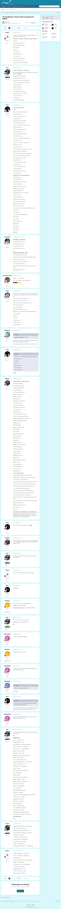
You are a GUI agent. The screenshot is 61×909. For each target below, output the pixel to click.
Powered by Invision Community (30, 907)
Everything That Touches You (19, 607)
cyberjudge (7, 681)
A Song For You (16, 622)
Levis (7, 105)
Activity (8, 6)
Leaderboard (22, 6)
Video (31, 38)
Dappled (7, 378)
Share (27, 22)
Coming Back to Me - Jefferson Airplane (21, 381)
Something (15, 605)
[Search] (45, 6)
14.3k (7, 247)
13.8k (7, 115)
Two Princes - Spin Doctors (18, 107)
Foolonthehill (7, 634)
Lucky (8, 22)
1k (7, 644)
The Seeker (7, 237)
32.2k (7, 533)
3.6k (7, 42)
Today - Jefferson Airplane (18, 473)
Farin (7, 67)
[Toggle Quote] (14, 334)
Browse (3, 7)
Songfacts (35, 38)
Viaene (7, 32)
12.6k (7, 340)
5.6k (7, 691)
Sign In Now (20, 890)
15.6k (7, 286)
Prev (5, 27)
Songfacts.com (15, 6)
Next (19, 27)
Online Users (12, 9)
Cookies (32, 904)
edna (7, 522)
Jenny (7, 291)
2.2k (7, 389)
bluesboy (7, 600)
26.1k (7, 835)
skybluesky (7, 330)
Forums (2, 9)
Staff (7, 9)
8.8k (7, 301)
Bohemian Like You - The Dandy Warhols (21, 175)
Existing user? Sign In (55, 2)
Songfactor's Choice (16, 23)
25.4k (7, 79)
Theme (28, 904)
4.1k (7, 611)
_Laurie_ (7, 823)
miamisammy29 (7, 275)
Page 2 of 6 (26, 27)
